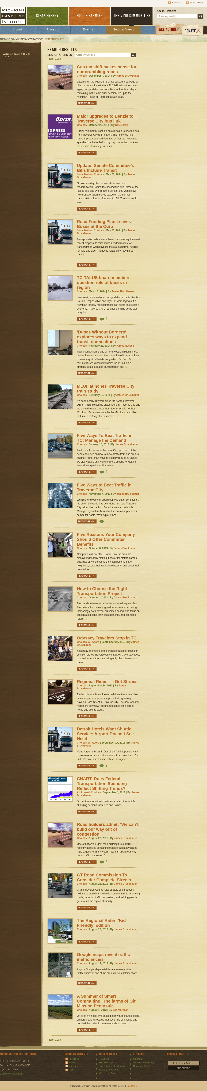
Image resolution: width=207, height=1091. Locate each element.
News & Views (123, 29)
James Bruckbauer (127, 75)
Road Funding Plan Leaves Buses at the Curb (104, 224)
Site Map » (132, 1086)
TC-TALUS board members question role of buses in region (104, 282)
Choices (82, 75)
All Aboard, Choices (89, 792)
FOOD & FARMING (89, 16)
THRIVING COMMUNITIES (131, 16)
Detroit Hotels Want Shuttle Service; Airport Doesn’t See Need (105, 734)
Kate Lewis (121, 125)
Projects (53, 29)
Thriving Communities (13, 39)
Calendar (138, 1059)
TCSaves (104, 1059)
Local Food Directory (144, 1062)
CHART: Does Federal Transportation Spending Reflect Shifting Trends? (102, 783)
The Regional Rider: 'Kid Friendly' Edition (101, 923)
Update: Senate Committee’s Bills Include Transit (105, 168)
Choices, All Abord (88, 642)
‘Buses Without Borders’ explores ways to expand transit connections (102, 337)
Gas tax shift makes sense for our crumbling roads (106, 69)
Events (88, 29)
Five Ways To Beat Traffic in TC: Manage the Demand (104, 438)
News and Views (141, 1066)
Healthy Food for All (109, 1069)
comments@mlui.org (12, 1073)
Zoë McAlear (120, 1009)
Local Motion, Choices (90, 174)
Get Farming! (106, 1062)
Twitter (72, 1062)
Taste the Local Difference (112, 1066)
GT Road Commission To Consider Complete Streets (104, 877)
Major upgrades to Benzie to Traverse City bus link (105, 118)
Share (176, 2)
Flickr (71, 1069)
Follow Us (197, 2)
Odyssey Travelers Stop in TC (106, 638)
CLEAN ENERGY (47, 16)
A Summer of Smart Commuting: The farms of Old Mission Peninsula (106, 1001)
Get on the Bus (107, 1073)
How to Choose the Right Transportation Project (102, 591)
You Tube (73, 1066)
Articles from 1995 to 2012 (17, 55)
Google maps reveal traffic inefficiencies (103, 957)
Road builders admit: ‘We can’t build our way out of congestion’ (108, 829)
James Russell (125, 345)
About (17, 29)
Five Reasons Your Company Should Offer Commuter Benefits (106, 539)
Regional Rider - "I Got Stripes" (108, 681)
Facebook (74, 1059)
